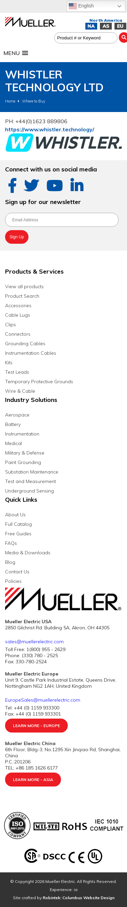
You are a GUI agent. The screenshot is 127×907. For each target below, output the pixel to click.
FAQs (11, 543)
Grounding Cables (25, 343)
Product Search (22, 296)
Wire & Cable (20, 391)
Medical (13, 443)
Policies (13, 581)
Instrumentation (22, 434)
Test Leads (17, 372)
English (81, 6)
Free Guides (18, 534)
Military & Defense (24, 453)
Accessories (18, 305)
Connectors (17, 334)
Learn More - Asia (33, 779)
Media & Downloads (27, 553)
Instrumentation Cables (30, 353)
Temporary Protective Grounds (39, 381)
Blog (10, 562)
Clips (10, 324)
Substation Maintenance (31, 472)
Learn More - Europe (36, 725)
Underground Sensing (29, 491)
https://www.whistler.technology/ (49, 129)
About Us (15, 515)
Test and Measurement (30, 481)
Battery (13, 424)
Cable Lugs (17, 315)
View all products (24, 286)
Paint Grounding (23, 462)
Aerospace (17, 415)
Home (10, 101)
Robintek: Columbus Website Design (78, 897)
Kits (9, 362)
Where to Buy (33, 101)
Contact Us (17, 572)
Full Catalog (18, 524)
